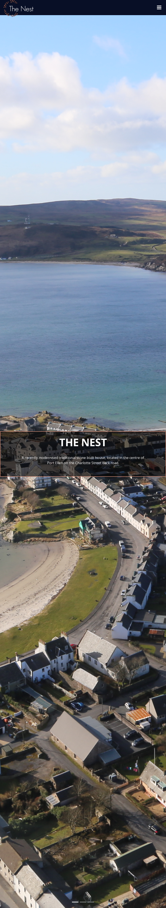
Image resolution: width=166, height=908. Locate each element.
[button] (8, 454)
